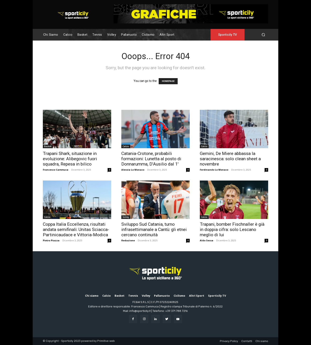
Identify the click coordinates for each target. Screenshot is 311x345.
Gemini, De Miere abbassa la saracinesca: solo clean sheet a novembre (230, 159)
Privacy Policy (229, 341)
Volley (126, 217)
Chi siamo (262, 341)
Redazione (128, 240)
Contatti (246, 341)
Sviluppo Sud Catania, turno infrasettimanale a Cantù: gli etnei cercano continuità (154, 229)
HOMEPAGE (168, 81)
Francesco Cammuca (55, 169)
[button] (263, 35)
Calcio (126, 146)
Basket (47, 146)
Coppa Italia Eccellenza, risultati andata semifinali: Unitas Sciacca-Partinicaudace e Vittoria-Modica (76, 229)
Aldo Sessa (206, 240)
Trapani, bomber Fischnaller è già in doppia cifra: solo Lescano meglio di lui (232, 229)
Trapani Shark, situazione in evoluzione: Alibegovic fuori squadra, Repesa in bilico (70, 159)
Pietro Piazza (51, 240)
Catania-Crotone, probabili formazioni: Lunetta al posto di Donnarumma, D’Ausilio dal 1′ (151, 159)
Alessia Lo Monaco (132, 169)
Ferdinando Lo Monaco (214, 169)
